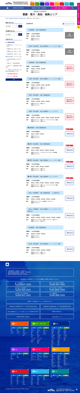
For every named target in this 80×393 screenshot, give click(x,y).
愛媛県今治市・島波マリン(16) (13, 49)
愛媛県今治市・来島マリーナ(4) (13, 51)
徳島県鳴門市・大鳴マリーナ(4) (13, 54)
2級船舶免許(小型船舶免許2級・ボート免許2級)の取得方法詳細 (57, 306)
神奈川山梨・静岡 (37, 4)
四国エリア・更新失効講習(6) (13, 63)
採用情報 (47, 1)
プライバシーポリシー (57, 1)
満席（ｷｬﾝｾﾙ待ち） (69, 35)
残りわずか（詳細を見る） (69, 67)
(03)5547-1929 (24, 284)
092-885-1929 (58, 295)
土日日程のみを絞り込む (12, 73)
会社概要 (41, 1)
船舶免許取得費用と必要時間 (23, 316)
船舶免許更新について (57, 316)
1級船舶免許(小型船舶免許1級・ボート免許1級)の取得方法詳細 (23, 306)
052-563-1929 (24, 290)
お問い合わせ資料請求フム (79, 13)
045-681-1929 (58, 284)
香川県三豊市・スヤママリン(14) (14, 56)
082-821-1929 (24, 295)
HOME (6, 18)
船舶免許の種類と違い (57, 311)
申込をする (69, 133)
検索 (14, 79)
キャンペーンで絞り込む (12, 76)
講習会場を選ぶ (22, 18)
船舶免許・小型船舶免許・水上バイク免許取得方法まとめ (40, 301)
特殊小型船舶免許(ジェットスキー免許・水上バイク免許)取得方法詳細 (23, 311)
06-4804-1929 (58, 290)
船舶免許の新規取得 (13, 18)
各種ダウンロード (34, 1)
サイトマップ (67, 1)
